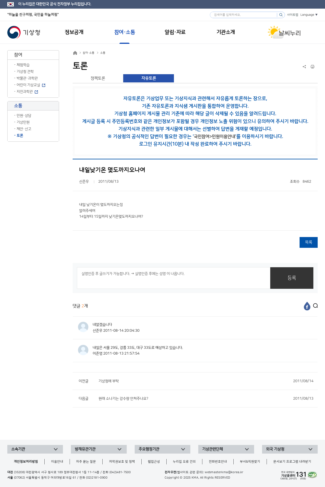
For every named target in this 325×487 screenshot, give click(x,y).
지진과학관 (25, 92)
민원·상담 (24, 116)
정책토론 (98, 78)
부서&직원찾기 (250, 461)
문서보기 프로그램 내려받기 (292, 461)
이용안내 (57, 461)
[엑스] (314, 306)
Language (307, 15)
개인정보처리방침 (26, 461)
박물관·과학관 (27, 78)
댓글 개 (80, 306)
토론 (20, 136)
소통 (102, 52)
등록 (292, 278)
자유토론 (148, 78)
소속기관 (18, 449)
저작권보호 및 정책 (122, 461)
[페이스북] (307, 306)
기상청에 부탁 (205, 381)
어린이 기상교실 (28, 85)
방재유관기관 (85, 449)
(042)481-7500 (120, 472)
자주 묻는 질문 (86, 461)
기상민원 (23, 122)
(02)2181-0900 (96, 477)
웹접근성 (154, 461)
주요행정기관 (149, 449)
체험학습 (23, 65)
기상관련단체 (212, 449)
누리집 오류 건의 (184, 461)
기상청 (23, 32)
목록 (308, 242)
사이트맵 (292, 15)
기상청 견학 (25, 72)
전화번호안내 (218, 461)
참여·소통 (88, 52)
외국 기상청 (275, 449)
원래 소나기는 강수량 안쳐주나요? (205, 398)
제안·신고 (24, 129)
